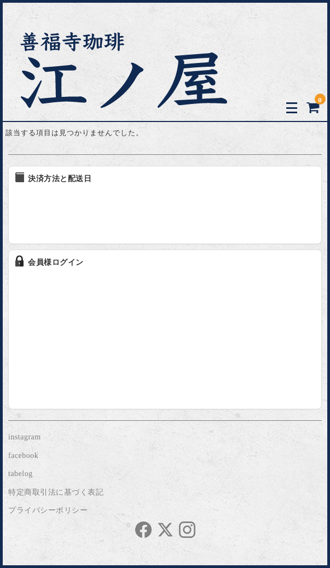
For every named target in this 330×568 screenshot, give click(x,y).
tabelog (20, 474)
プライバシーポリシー (48, 510)
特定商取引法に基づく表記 (55, 492)
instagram (24, 437)
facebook (23, 455)
